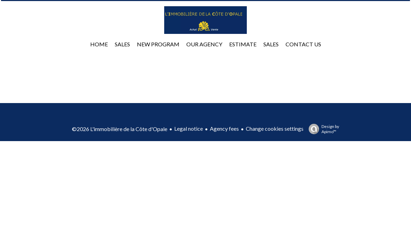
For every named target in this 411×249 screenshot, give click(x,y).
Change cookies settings (274, 128)
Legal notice (188, 128)
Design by (322, 129)
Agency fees (224, 128)
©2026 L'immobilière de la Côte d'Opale (119, 129)
